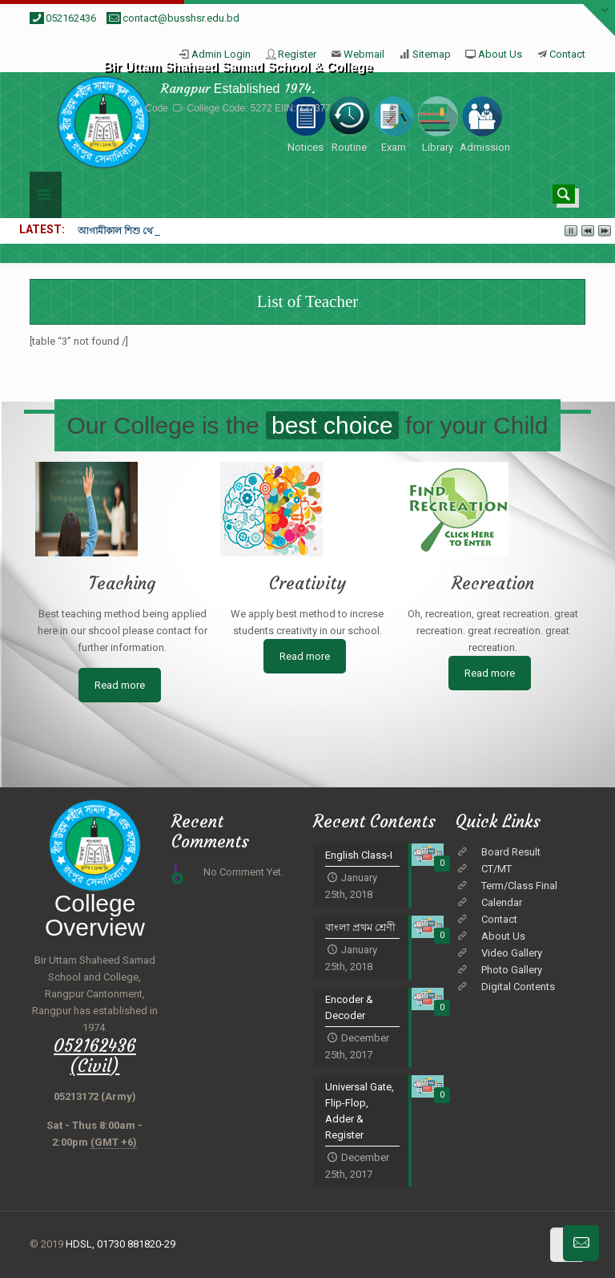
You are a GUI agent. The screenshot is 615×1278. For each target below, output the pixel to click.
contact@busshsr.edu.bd (181, 18)
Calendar (501, 902)
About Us (500, 54)
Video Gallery (511, 953)
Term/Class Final (519, 886)
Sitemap (431, 54)
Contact (567, 54)
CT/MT (496, 869)
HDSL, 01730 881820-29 (120, 1244)
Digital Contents (518, 987)
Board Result (511, 852)
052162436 (71, 18)
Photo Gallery (511, 970)
